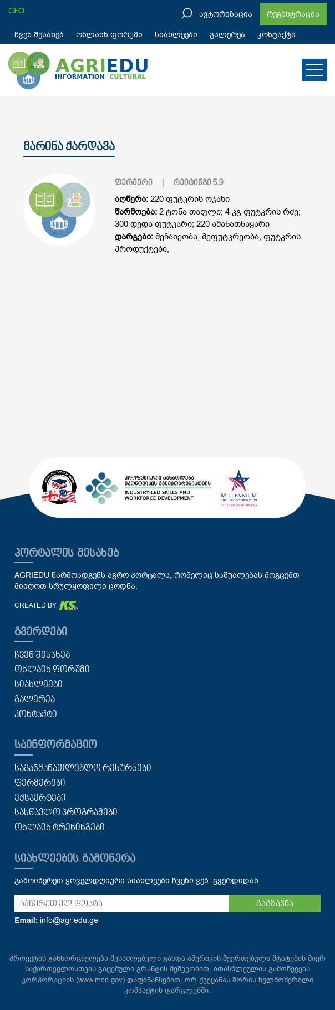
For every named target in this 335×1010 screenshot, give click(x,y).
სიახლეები (176, 34)
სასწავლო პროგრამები (66, 813)
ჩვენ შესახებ (39, 34)
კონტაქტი (276, 34)
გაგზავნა (274, 904)
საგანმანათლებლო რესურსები (82, 769)
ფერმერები (39, 784)
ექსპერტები (40, 799)
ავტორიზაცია (225, 14)
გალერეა (227, 34)
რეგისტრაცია (293, 14)
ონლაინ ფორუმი (109, 34)
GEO (16, 10)
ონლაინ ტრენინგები (59, 828)
